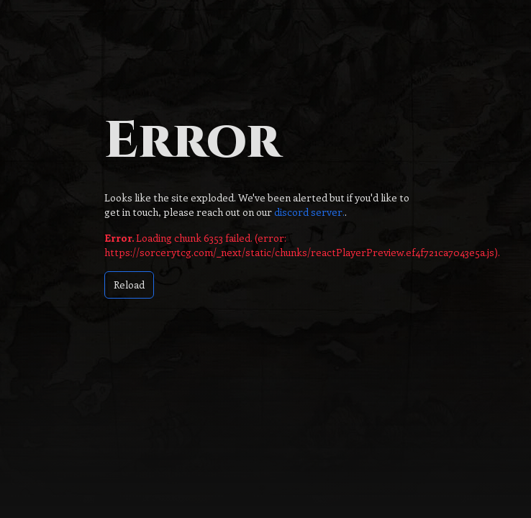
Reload (129, 284)
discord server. (308, 212)
